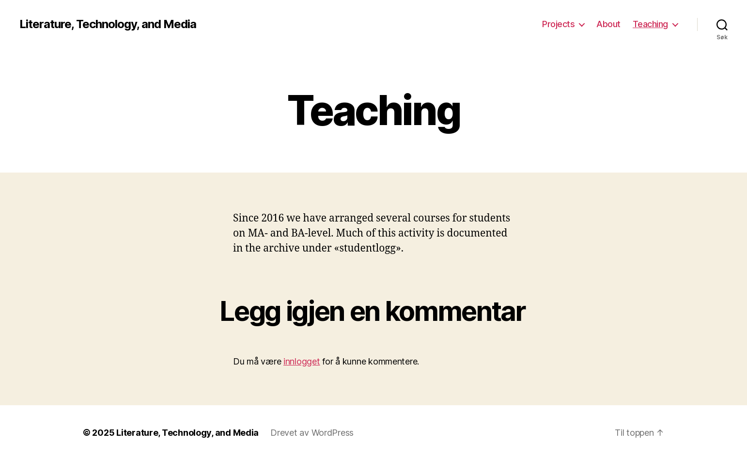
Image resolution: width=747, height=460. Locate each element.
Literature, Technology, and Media (107, 24)
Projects (558, 24)
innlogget (301, 361)
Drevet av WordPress (312, 433)
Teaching (650, 24)
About (608, 24)
